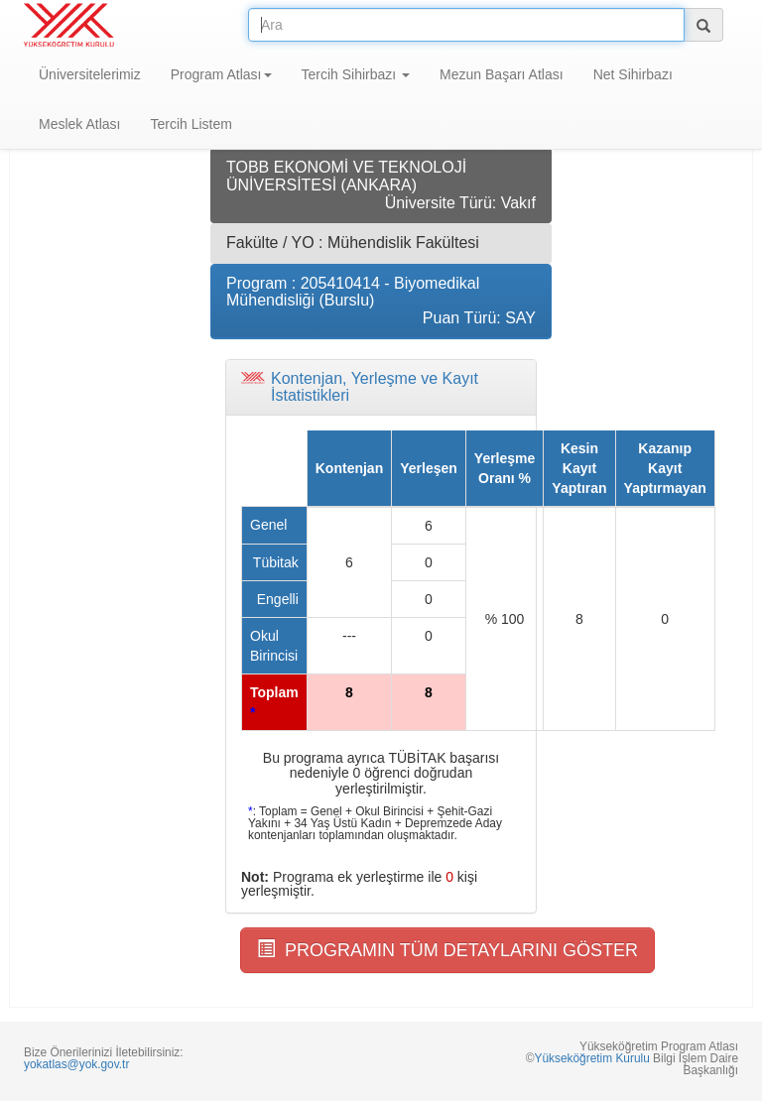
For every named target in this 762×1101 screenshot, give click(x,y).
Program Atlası (221, 74)
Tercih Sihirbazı (356, 74)
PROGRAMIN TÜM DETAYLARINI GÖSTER (447, 949)
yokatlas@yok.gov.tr (76, 1064)
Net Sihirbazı (633, 74)
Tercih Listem (190, 124)
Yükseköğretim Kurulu (591, 1058)
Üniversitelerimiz (90, 74)
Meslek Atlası (79, 124)
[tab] (381, 387)
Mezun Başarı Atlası (502, 74)
